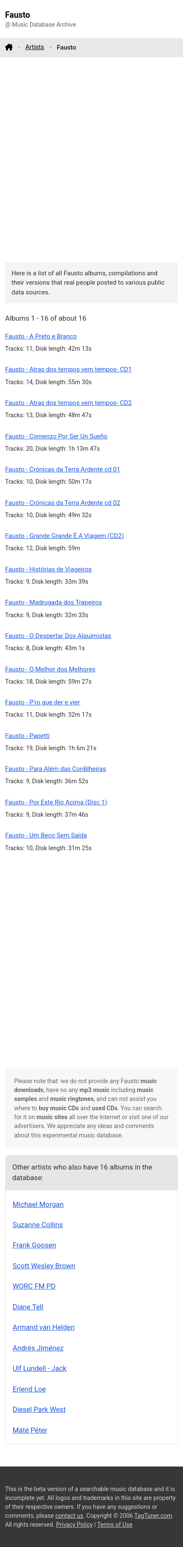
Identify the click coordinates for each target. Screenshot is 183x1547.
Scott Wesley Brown (44, 1265)
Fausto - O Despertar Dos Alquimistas (58, 636)
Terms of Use (114, 1524)
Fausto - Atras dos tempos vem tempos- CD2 (68, 403)
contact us (69, 1515)
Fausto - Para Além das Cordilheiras (55, 769)
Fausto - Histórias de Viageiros (48, 569)
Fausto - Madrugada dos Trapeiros (53, 602)
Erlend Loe (29, 1389)
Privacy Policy (74, 1524)
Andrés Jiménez (38, 1348)
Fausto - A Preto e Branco (41, 336)
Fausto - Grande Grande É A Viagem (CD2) (64, 536)
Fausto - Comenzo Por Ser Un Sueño (56, 436)
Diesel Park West (39, 1409)
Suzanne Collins (38, 1224)
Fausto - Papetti (27, 736)
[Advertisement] (91, 159)
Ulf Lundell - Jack (40, 1368)
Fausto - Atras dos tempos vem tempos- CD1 (68, 369)
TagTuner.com (153, 1515)
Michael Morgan (38, 1204)
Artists (34, 47)
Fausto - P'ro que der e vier (42, 702)
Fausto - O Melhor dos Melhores (50, 669)
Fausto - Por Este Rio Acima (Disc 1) (56, 802)
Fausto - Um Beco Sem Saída (46, 835)
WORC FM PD (34, 1286)
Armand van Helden (44, 1327)
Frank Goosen (34, 1245)
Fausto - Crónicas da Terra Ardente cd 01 (62, 469)
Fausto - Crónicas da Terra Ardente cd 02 (62, 503)
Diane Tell (28, 1307)
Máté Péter (30, 1430)
